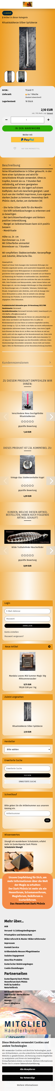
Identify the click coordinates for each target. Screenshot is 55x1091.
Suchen (27, 775)
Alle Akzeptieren (27, 1069)
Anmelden (27, 626)
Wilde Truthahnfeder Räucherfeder (27, 547)
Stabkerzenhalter (27, 252)
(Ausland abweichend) (33, 97)
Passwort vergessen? (14, 636)
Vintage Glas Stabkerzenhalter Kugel (27, 477)
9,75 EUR (27, 684)
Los (47, 820)
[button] (6, 120)
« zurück (7, 13)
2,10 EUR (27, 732)
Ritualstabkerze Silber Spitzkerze (27, 726)
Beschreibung (11, 165)
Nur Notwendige (27, 1078)
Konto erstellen (11, 632)
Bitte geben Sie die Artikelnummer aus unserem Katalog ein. (26, 807)
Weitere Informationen (27, 1085)
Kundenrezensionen (15, 362)
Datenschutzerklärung (29, 1063)
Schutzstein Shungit (13, 847)
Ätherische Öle (24, 256)
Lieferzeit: (6, 94)
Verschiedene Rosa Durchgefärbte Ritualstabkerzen (27, 415)
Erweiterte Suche (27, 782)
